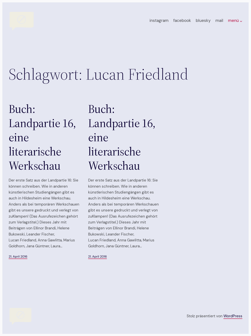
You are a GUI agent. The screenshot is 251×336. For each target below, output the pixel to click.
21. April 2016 (18, 256)
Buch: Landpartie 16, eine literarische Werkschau (42, 137)
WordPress (232, 316)
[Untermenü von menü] (241, 21)
